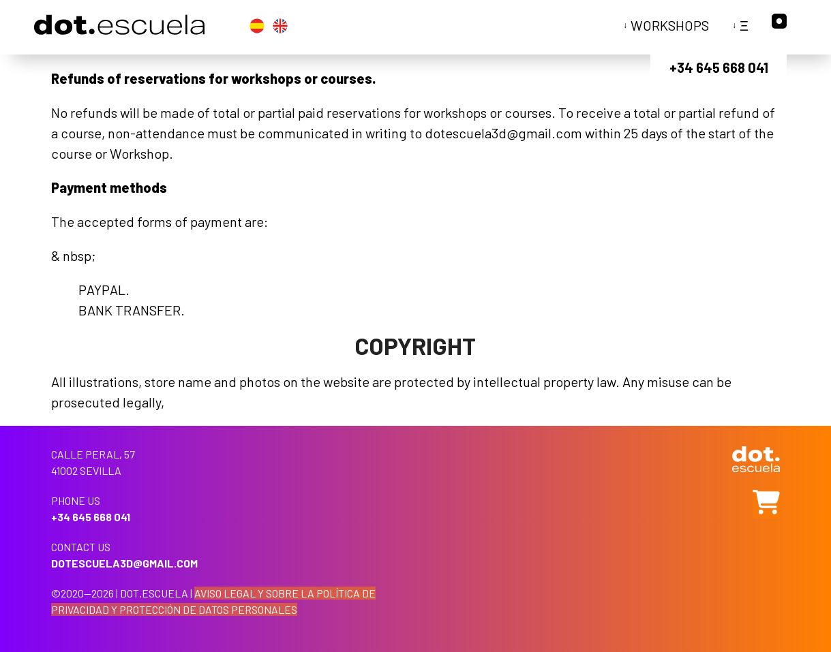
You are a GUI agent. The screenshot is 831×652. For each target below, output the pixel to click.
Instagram (779, 21)
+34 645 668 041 (718, 67)
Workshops (670, 25)
